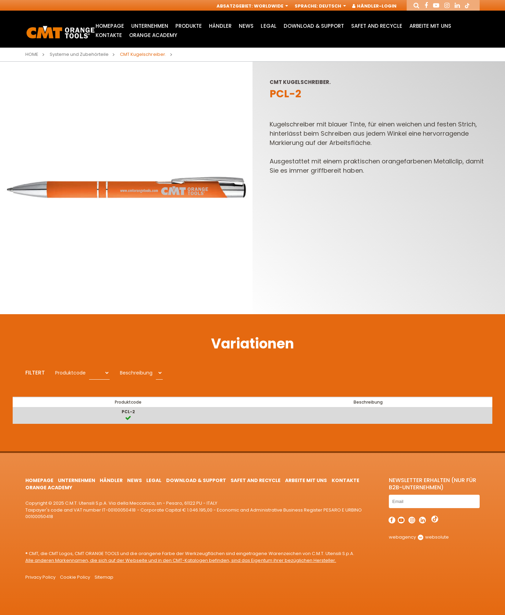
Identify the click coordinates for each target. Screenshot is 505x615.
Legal (268, 25)
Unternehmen (149, 25)
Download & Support (314, 25)
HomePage (110, 25)
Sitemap (104, 577)
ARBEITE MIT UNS (430, 25)
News (246, 25)
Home (31, 54)
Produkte (188, 25)
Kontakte (109, 35)
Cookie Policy (75, 577)
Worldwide (270, 6)
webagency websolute (419, 537)
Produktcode (70, 372)
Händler (220, 25)
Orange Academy (153, 35)
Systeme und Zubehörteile (79, 54)
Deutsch (332, 6)
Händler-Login (374, 6)
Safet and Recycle (376, 25)
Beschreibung (136, 372)
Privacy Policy (40, 577)
